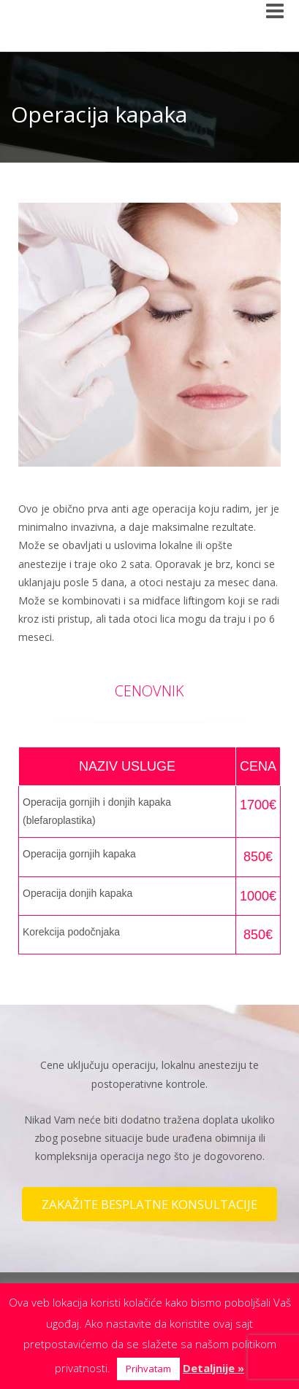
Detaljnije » (213, 1368)
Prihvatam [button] (148, 1368)
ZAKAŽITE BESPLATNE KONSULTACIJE (149, 1204)
